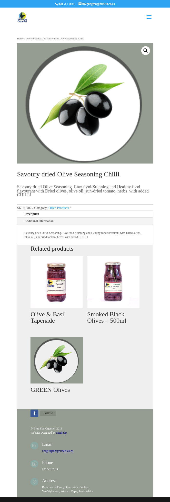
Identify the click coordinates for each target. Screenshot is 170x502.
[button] (145, 50)
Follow (48, 413)
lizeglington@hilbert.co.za (57, 451)
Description (32, 214)
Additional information (39, 221)
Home (20, 38)
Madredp (61, 432)
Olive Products (34, 38)
